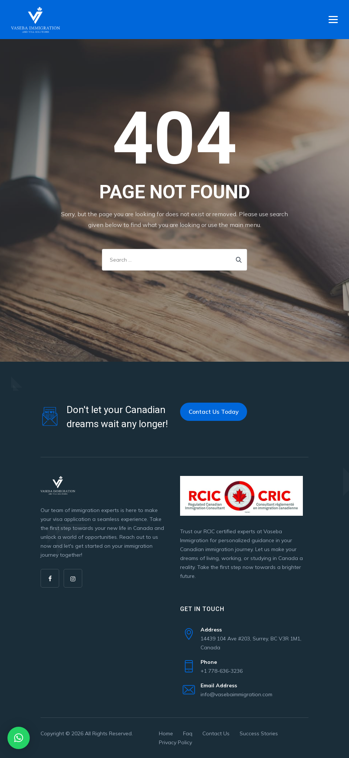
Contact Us (216, 733)
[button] (18, 738)
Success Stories (259, 733)
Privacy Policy (175, 742)
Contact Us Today (213, 411)
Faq (187, 733)
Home (166, 733)
